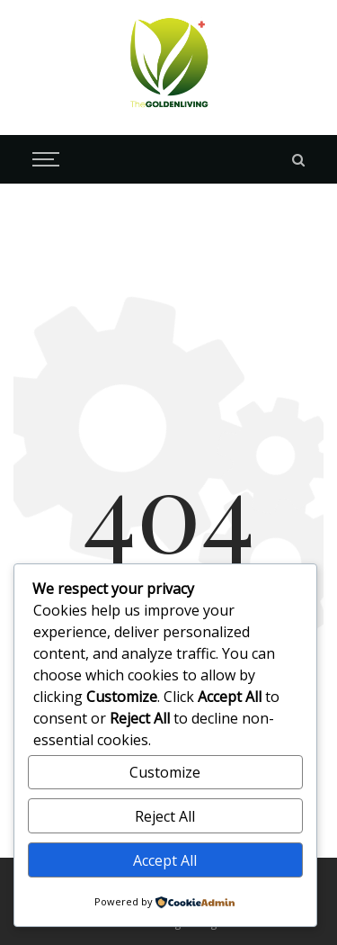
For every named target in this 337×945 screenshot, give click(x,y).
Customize (164, 772)
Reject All (165, 816)
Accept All (165, 860)
